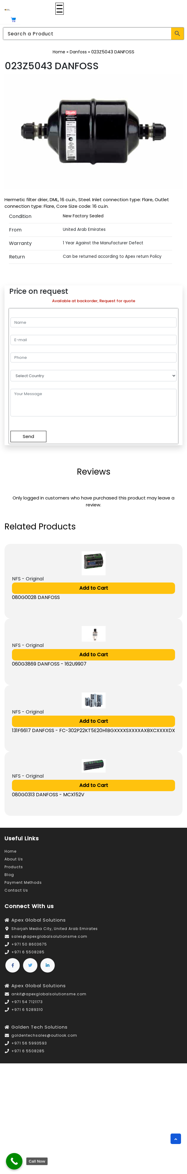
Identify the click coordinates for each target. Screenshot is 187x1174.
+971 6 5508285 (28, 952)
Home (59, 52)
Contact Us (16, 890)
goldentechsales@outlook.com (44, 1035)
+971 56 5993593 (29, 1043)
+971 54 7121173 (27, 1001)
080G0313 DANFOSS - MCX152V (48, 794)
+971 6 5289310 (27, 1009)
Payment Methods (23, 882)
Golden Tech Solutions (39, 1027)
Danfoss (78, 52)
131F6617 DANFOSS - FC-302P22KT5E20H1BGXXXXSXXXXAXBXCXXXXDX (93, 730)
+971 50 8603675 (29, 944)
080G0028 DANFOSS (36, 597)
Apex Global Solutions (38, 920)
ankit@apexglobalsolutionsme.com (48, 994)
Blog (9, 874)
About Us (13, 859)
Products (13, 866)
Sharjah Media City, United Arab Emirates (54, 928)
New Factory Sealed (83, 216)
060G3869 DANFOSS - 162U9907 (49, 663)
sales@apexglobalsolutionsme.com (49, 936)
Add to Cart (93, 588)
